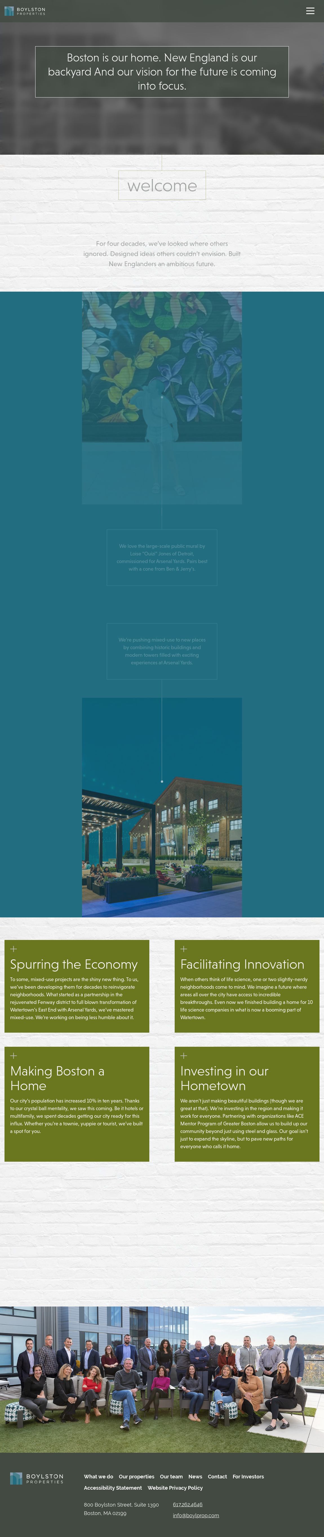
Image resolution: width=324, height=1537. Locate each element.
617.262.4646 (188, 1504)
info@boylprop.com (196, 1515)
